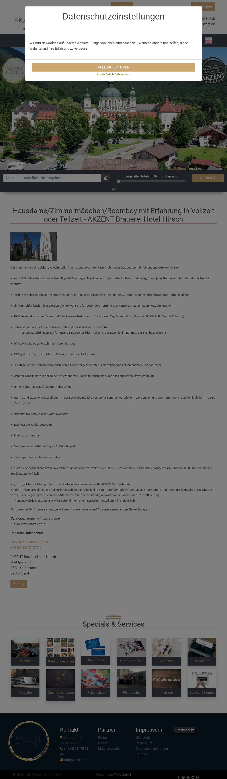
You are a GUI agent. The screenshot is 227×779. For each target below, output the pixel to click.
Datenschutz (122, 74)
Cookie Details (105, 74)
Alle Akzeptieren (113, 67)
